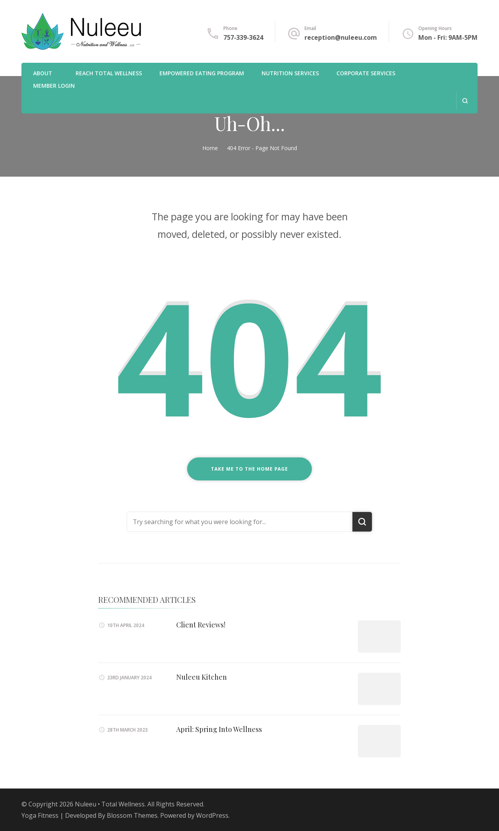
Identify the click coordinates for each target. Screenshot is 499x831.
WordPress (212, 815)
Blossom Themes (132, 815)
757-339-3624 (243, 37)
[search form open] (465, 101)
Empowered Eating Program (201, 73)
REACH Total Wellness (109, 73)
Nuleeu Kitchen (201, 677)
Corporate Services (365, 73)
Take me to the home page (249, 469)
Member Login (54, 85)
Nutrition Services (290, 73)
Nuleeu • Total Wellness (110, 804)
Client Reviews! (200, 624)
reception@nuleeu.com (340, 37)
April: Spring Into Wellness (219, 729)
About (42, 73)
